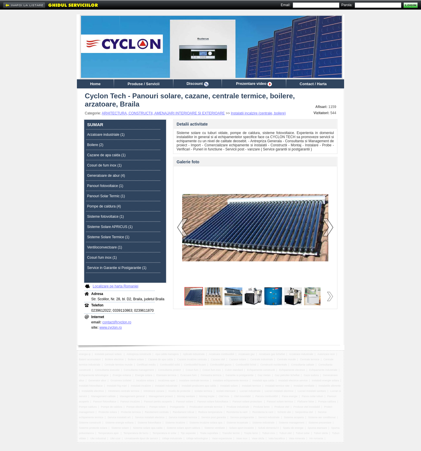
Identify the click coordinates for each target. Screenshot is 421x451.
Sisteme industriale (263, 422)
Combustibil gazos (221, 364)
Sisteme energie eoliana (119, 422)
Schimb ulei (284, 412)
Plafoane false (305, 401)
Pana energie (290, 396)
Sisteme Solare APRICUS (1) (109, 227)
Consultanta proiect (170, 369)
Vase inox (242, 438)
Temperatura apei (108, 433)
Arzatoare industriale (301, 354)
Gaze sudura (311, 375)
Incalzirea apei (166, 380)
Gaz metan (264, 375)
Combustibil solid (170, 364)
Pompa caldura (327, 401)
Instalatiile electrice (93, 391)
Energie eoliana (122, 375)
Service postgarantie (242, 417)
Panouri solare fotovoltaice (212, 401)
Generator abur (97, 380)
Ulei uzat (115, 438)
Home (95, 84)
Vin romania (316, 438)
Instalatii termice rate (277, 385)
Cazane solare (237, 359)
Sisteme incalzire (175, 422)
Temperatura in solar (165, 433)
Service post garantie (213, 417)
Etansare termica (166, 375)
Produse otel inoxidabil (307, 406)
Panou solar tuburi (312, 396)
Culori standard (234, 369)
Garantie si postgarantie (240, 375)
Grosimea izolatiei (121, 380)
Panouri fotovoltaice (104, 401)
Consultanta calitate (302, 364)
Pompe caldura (88, 406)
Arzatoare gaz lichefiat (272, 354)
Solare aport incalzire (241, 427)
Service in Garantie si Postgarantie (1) (116, 268)
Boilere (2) (95, 145)
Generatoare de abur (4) (106, 176)
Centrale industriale (261, 359)
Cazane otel (218, 359)
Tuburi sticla (321, 433)
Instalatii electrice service (293, 380)
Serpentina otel (304, 412)
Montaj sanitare (186, 396)
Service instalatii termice (183, 417)
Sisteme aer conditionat (322, 417)
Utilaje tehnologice (197, 438)
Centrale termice (309, 359)
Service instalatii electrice (150, 417)
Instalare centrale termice (194, 380)
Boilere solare (136, 359)
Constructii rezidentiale (273, 364)
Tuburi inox (268, 433)
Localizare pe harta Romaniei (115, 286)
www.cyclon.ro (110, 327)
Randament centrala (157, 412)
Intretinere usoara (154, 391)
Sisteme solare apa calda (148, 427)
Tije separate (188, 433)
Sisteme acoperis (294, 417)
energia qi (85, 354)
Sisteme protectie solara (93, 427)
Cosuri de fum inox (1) (104, 165)
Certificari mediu (146, 364)
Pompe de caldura (111, 406)
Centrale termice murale (118, 364)
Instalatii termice (251, 385)
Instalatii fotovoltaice (91, 385)
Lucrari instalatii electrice (279, 391)
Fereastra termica (211, 375)
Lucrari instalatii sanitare (312, 391)
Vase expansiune (222, 438)
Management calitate (103, 396)
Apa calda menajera (167, 354)
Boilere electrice (114, 359)
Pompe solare (157, 406)
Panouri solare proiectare (247, 401)
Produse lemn (261, 406)
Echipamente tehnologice (93, 375)
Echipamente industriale (323, 369)
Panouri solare (184, 401)
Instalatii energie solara (325, 380)
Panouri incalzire (130, 401)
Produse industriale (238, 406)
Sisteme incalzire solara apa (205, 422)
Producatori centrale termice (205, 406)
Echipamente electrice (292, 369)
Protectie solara (108, 412)
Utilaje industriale (172, 438)
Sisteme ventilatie (214, 427)
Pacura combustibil (267, 396)
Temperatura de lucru (135, 433)
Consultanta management (139, 369)
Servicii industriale (269, 417)
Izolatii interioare (226, 391)
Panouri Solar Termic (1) (106, 196)
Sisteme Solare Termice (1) (108, 237)
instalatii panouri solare (108, 354)
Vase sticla (258, 438)
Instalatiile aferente (330, 385)
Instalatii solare (229, 385)
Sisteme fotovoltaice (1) (105, 217)
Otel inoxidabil (242, 396)
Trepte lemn (251, 433)
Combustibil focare (195, 364)
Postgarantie (177, 406)
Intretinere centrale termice (123, 391)
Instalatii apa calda (263, 380)
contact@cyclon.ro (116, 322)
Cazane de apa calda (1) (106, 155)
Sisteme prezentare (319, 422)
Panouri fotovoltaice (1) (105, 186)
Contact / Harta (313, 84)
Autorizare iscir (326, 354)
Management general (132, 396)
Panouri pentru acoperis (158, 401)
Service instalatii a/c (119, 417)
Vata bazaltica (276, 438)
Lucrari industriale (250, 391)
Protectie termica (131, 412)
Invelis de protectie (179, 391)
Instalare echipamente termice (231, 380)
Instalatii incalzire (141, 385)
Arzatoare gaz (246, 354)
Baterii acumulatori (90, 359)
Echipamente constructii (261, 369)
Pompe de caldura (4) (104, 206)
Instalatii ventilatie (304, 385)
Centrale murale (286, 359)
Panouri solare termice (280, 401)
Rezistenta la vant (237, 412)
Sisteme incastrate (237, 422)
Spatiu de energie (293, 427)
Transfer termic (231, 433)
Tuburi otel (285, 433)
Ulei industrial (98, 438)
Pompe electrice (135, 406)
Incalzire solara (145, 380)
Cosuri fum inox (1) (102, 257)
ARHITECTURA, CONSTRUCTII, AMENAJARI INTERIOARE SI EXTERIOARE (163, 113)
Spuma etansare (317, 427)
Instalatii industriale (166, 385)
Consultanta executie (107, 369)
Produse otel (282, 406)
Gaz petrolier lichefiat (287, 375)
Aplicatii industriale (194, 354)
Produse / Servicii (143, 84)
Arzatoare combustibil (221, 354)
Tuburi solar (303, 433)
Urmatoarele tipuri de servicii (141, 438)
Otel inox (224, 396)
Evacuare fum (188, 375)
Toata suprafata (209, 433)
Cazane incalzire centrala (192, 359)
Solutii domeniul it (268, 427)
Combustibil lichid (246, 364)
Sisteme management (291, 422)
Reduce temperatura (210, 412)
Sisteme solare (120, 427)
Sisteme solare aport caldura (183, 427)
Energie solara (143, 375)
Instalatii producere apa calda (199, 385)
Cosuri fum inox (212, 369)
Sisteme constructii (90, 422)
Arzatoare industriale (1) (106, 135)
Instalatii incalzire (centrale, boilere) (258, 113)
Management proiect (161, 396)
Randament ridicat (183, 412)
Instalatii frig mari (117, 385)
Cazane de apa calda (160, 359)
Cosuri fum (192, 369)
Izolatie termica (203, 391)
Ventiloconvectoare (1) (104, 247)
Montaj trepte (207, 396)
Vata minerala (297, 438)
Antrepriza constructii (139, 354)
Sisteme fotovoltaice (149, 422)
